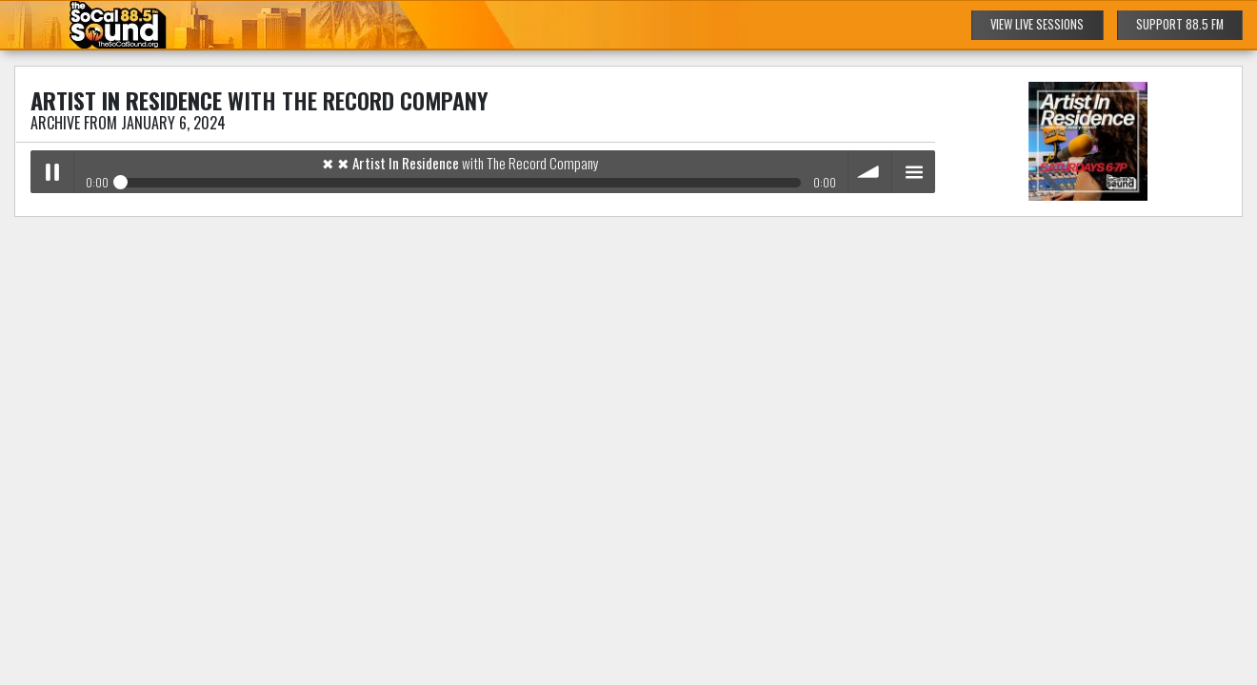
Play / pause (51, 171)
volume (869, 171)
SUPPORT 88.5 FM (1180, 24)
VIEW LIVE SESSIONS (1037, 24)
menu (913, 171)
